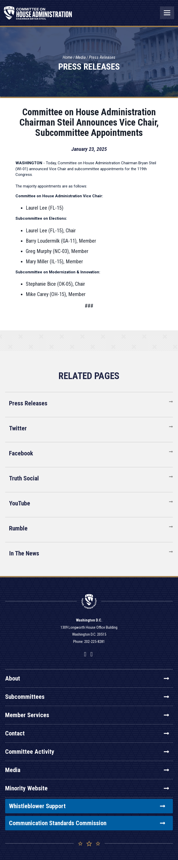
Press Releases (102, 57)
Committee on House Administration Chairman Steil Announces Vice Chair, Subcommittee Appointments (89, 122)
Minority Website (87, 788)
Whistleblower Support (87, 806)
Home (67, 57)
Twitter (18, 428)
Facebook (21, 453)
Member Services (87, 715)
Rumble (18, 528)
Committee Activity (87, 752)
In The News (24, 553)
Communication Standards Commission (87, 823)
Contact (87, 733)
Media (80, 57)
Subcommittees (87, 697)
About (87, 678)
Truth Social (24, 478)
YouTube (19, 503)
